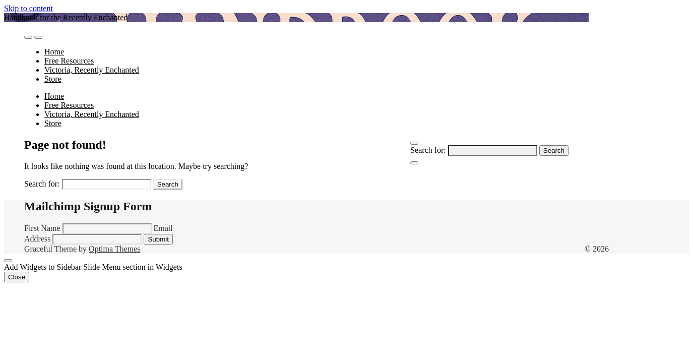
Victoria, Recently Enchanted (91, 70)
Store (52, 79)
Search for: (428, 150)
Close (16, 277)
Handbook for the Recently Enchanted (66, 17)
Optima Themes (114, 249)
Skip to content (28, 8)
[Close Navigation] (414, 162)
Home (54, 51)
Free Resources (69, 60)
